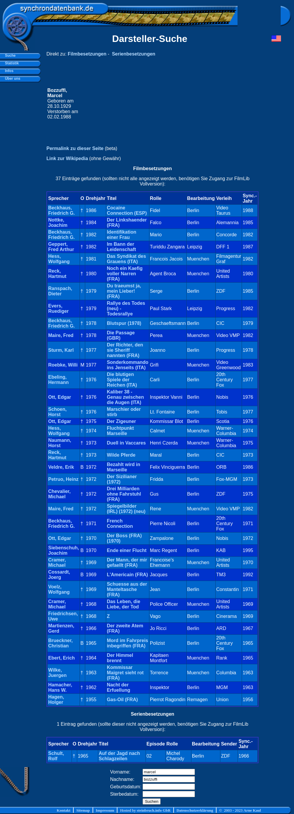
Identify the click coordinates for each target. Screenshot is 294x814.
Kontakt (63, 810)
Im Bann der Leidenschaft (121, 247)
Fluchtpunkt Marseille (120, 431)
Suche (9, 55)
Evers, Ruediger (58, 308)
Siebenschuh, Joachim (63, 550)
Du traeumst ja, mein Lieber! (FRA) (124, 291)
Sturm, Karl (61, 350)
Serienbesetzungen (133, 53)
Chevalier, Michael (59, 494)
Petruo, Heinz (63, 479)
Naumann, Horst (59, 443)
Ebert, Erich (61, 657)
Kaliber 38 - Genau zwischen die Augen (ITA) (125, 397)
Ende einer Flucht (126, 550)
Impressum (105, 810)
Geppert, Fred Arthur (61, 247)
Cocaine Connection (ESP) (127, 210)
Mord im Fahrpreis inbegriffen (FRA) (127, 643)
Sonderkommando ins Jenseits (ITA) (127, 365)
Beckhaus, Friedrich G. (61, 210)
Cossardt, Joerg (59, 574)
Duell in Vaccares (126, 442)
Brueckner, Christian (60, 643)
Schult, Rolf (56, 756)
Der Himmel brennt (120, 658)
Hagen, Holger (56, 699)
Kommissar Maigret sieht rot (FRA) (125, 672)
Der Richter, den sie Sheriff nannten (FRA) (125, 350)
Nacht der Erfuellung (118, 687)
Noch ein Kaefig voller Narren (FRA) (125, 273)
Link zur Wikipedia (67, 158)
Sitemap (83, 810)
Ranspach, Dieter (60, 291)
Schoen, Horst (57, 412)
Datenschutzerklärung (195, 810)
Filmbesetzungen (87, 53)
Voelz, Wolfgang (59, 589)
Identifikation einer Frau (121, 234)
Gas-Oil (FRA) (122, 699)
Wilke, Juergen (57, 673)
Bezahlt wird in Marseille (123, 467)
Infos (8, 71)
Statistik (11, 63)
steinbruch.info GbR (153, 810)
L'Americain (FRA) (127, 574)
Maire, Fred (60, 335)
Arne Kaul (252, 810)
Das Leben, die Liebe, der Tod (123, 604)
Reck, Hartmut (57, 273)
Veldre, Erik (61, 467)
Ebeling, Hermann (58, 380)
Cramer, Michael (57, 562)
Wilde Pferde (121, 455)
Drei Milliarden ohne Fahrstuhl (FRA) (124, 494)
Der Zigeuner (121, 421)
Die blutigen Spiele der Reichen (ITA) (122, 380)
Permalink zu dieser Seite (75, 148)
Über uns (11, 78)
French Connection (120, 523)
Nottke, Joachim (57, 222)
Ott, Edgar (59, 397)
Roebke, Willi (62, 364)
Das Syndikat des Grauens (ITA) (126, 259)
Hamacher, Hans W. (60, 687)
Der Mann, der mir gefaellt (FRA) (127, 562)
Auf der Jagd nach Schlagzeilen (119, 756)
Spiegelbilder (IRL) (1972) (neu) (126, 509)
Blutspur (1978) (124, 323)
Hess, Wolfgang (59, 259)
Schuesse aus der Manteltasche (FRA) (127, 589)
